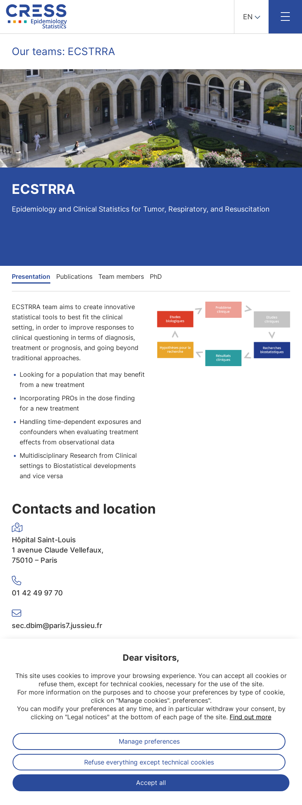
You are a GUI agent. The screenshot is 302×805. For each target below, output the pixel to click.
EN (248, 17)
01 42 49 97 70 (37, 593)
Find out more (250, 717)
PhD (156, 276)
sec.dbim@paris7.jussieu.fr (57, 625)
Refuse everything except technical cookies (149, 762)
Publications (74, 276)
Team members (121, 276)
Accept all (151, 783)
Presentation (31, 276)
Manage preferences (149, 741)
